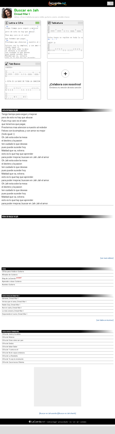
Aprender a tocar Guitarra (11, 281)
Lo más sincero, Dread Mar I (13, 311)
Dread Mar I (22, 14)
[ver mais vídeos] (106, 258)
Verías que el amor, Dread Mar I (14, 302)
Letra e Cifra (16, 23)
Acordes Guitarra (8, 285)
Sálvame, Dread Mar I (10, 298)
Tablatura (57, 23)
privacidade (63, 422)
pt (78, 422)
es (71, 422)
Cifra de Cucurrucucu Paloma (13, 362)
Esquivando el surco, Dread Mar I (14, 314)
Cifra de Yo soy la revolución (12, 359)
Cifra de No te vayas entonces (13, 353)
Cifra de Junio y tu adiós (11, 334)
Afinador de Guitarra (9, 275)
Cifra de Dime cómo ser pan (12, 340)
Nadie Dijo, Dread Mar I (11, 305)
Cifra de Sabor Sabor (9, 347)
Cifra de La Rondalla (10, 356)
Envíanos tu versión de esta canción (65, 79)
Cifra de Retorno (8, 337)
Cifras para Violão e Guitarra (13, 272)
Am (7, 27)
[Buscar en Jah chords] (67, 413)
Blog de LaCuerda (12, 278)
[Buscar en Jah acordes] (48, 413)
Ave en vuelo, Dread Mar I (12, 308)
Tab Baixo (14, 64)
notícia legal (52, 422)
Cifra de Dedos (8, 344)
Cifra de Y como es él (10, 350)
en (74, 422)
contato (83, 422)
